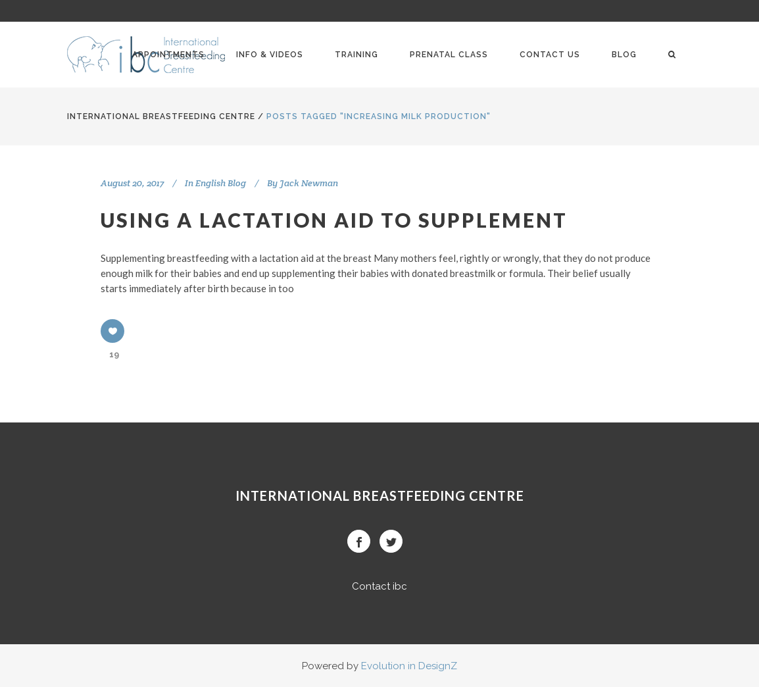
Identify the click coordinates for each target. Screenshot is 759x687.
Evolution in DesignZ (409, 666)
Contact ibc (379, 586)
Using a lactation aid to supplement (334, 220)
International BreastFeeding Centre (161, 116)
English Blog (220, 183)
